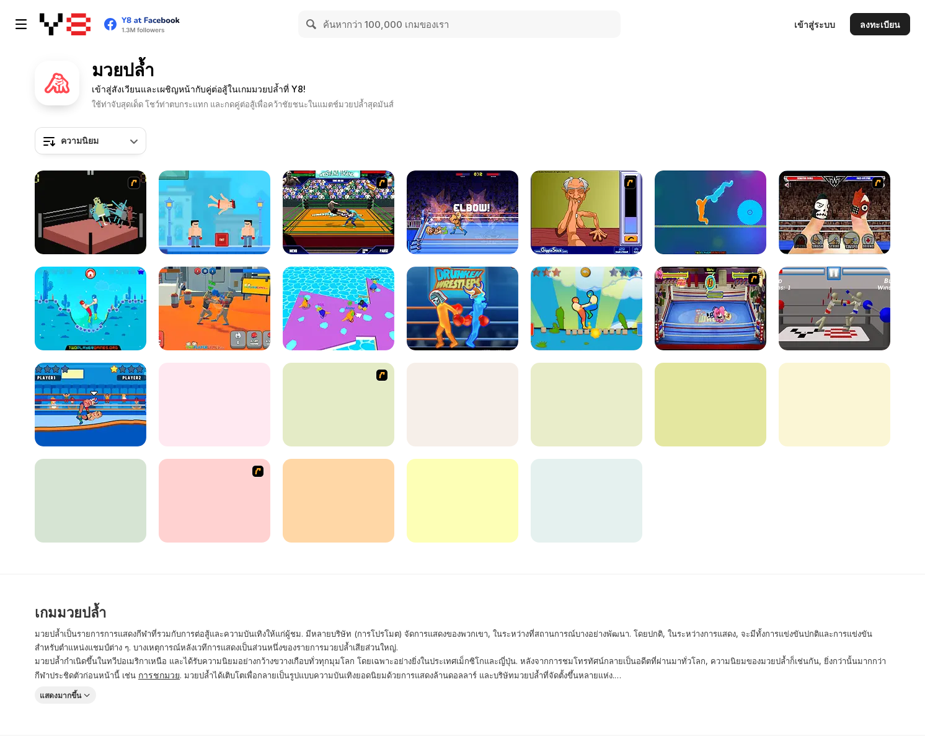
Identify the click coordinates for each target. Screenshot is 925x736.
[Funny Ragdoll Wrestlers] (214, 308)
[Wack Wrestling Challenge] (710, 308)
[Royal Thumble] (834, 212)
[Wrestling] (214, 404)
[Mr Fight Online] (214, 212)
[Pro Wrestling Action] (834, 404)
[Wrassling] (90, 212)
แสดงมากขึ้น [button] (60, 695)
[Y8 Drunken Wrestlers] (462, 308)
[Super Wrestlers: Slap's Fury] (462, 501)
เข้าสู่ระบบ (814, 24)
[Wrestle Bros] (462, 212)
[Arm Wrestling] (586, 212)
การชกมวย (159, 675)
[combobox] (90, 140)
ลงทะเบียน (880, 24)
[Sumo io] (586, 404)
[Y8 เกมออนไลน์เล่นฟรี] (65, 24)
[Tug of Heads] (710, 212)
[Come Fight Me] (586, 501)
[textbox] (90, 141)
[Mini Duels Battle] (710, 404)
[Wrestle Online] (90, 404)
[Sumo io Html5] (338, 308)
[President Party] (90, 501)
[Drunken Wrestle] (90, 308)
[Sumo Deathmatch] (214, 501)
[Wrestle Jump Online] (586, 308)
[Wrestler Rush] (462, 404)
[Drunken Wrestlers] (834, 308)
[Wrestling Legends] (338, 212)
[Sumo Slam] (338, 404)
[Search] (311, 24)
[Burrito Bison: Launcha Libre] (338, 501)
